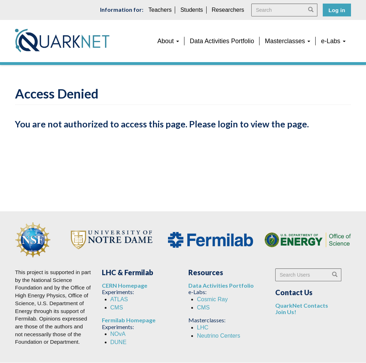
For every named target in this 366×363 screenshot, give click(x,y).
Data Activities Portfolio (222, 41)
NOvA (118, 334)
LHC (202, 327)
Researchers (228, 10)
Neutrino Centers (218, 336)
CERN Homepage (124, 285)
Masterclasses (287, 41)
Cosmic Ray (212, 299)
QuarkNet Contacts (301, 305)
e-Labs (333, 41)
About (168, 41)
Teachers (160, 10)
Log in (336, 10)
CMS (116, 307)
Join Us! (285, 311)
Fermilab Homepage (128, 320)
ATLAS (119, 299)
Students (191, 10)
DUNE (118, 342)
